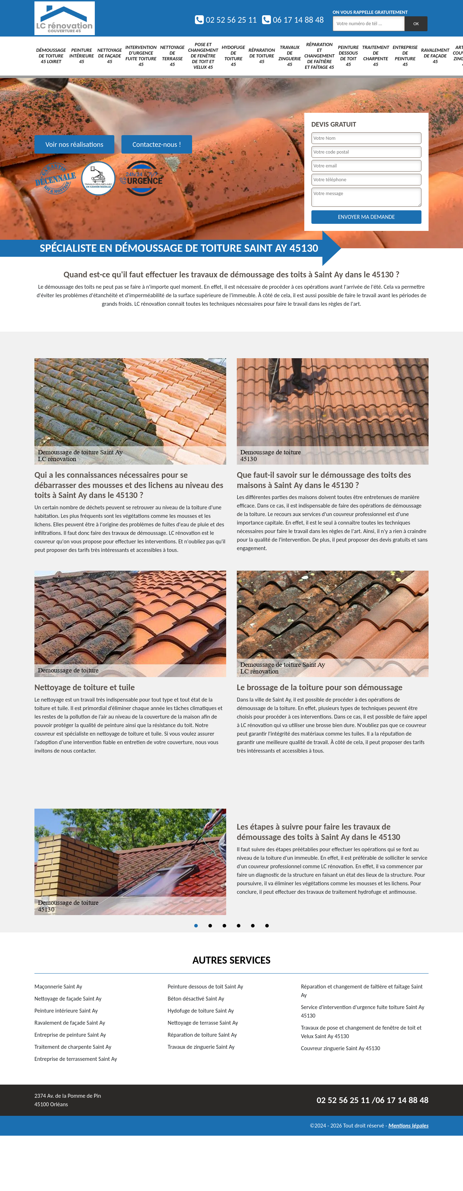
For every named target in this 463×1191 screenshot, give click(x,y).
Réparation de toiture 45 (262, 56)
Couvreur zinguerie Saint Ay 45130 (340, 1048)
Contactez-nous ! (156, 144)
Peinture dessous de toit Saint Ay (205, 986)
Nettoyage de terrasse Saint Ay (203, 1022)
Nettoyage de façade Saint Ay (68, 998)
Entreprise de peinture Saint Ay (70, 1034)
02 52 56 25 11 (226, 20)
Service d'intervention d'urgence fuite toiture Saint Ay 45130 (362, 1011)
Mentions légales (408, 1125)
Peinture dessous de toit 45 (348, 55)
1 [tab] (196, 925)
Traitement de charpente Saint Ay (72, 1046)
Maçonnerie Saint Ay (58, 986)
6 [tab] (267, 925)
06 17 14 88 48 (293, 20)
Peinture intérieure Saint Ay (66, 1010)
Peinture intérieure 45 (81, 56)
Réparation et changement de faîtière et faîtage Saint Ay (362, 990)
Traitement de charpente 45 (375, 55)
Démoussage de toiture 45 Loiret (51, 56)
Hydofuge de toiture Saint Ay (201, 1010)
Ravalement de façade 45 (435, 56)
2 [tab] (210, 925)
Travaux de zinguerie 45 (289, 55)
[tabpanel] (231, 862)
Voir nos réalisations (74, 144)
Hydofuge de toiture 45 (233, 55)
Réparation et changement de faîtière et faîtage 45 (319, 55)
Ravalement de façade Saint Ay (69, 1022)
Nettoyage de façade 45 (109, 56)
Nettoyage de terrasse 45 (172, 55)
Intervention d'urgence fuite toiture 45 (141, 55)
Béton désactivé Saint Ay (196, 998)
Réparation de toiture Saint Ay (202, 1034)
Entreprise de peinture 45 (405, 55)
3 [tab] (224, 925)
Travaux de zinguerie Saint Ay (201, 1046)
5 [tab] (253, 925)
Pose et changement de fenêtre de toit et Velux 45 (203, 55)
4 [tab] (238, 925)
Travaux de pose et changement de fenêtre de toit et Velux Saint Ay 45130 (361, 1032)
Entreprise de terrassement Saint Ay (75, 1059)
